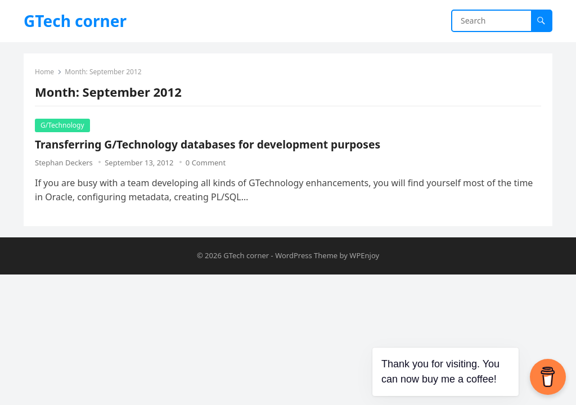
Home (44, 71)
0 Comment (206, 163)
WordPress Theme (306, 255)
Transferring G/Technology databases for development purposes (207, 144)
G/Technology (62, 125)
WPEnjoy (364, 255)
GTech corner (75, 21)
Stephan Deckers (64, 163)
